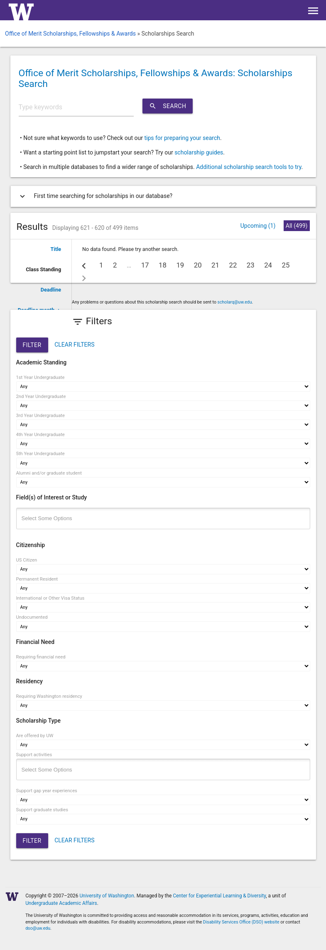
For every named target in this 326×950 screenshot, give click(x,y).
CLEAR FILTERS (74, 344)
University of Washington (106, 896)
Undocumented (32, 617)
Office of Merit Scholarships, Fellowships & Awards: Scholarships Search (156, 78)
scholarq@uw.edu (235, 302)
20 (198, 265)
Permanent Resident (37, 579)
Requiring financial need (41, 657)
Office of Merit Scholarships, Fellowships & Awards (70, 33)
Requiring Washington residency (49, 696)
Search (167, 106)
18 (163, 265)
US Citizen (26, 560)
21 (215, 265)
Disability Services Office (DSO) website (241, 922)
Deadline (51, 290)
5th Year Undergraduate (40, 453)
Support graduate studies (42, 810)
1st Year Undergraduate (40, 377)
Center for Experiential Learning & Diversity (219, 896)
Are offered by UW (35, 735)
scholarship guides (198, 152)
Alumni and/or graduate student (49, 473)
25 (286, 265)
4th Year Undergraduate (40, 434)
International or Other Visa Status (50, 598)
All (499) (297, 225)
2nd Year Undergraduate (41, 396)
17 (145, 265)
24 (268, 265)
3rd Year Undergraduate (40, 415)
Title (56, 249)
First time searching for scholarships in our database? (95, 196)
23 (251, 265)
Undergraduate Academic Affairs (61, 903)
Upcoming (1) (258, 225)
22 (233, 265)
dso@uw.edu (37, 928)
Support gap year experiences (46, 790)
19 (180, 265)
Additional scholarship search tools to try (248, 167)
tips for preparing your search (182, 138)
